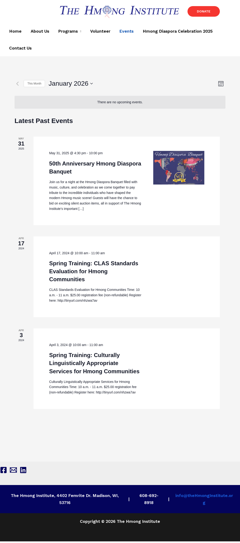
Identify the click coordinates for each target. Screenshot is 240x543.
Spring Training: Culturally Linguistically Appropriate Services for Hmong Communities (94, 365)
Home (15, 32)
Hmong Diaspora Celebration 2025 (174, 32)
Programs (66, 32)
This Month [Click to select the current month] (34, 85)
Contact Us (20, 49)
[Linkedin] (23, 471)
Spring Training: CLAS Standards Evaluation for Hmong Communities (93, 273)
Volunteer (98, 32)
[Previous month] (17, 85)
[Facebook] (3, 471)
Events (123, 32)
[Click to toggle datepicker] (71, 85)
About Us (39, 32)
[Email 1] (13, 471)
